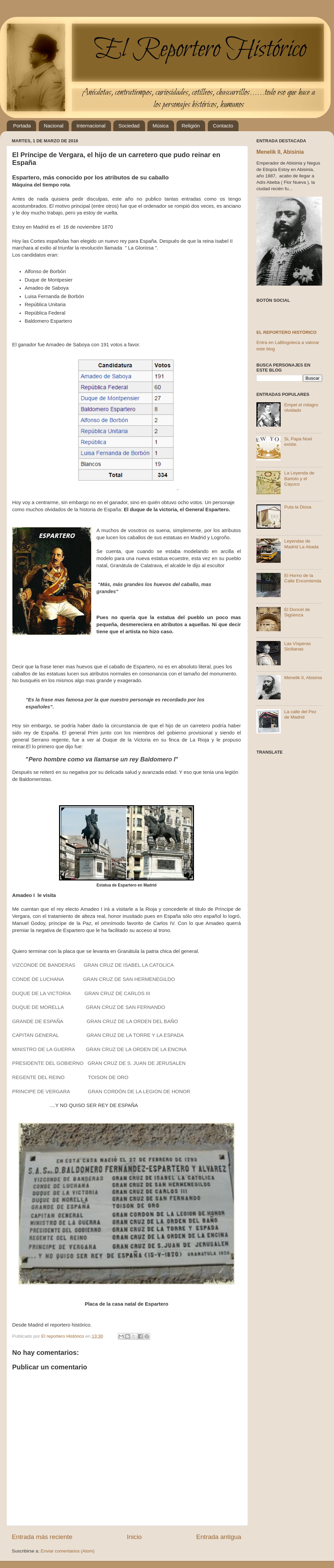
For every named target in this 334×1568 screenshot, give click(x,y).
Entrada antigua (218, 1536)
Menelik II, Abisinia (280, 152)
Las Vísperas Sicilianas (297, 646)
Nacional (53, 125)
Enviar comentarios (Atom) (68, 1551)
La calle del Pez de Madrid (300, 714)
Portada (22, 125)
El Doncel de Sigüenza (297, 612)
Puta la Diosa (297, 507)
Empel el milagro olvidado (301, 407)
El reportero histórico (286, 332)
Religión (191, 125)
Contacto (223, 125)
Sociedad (129, 125)
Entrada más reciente (42, 1536)
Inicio (134, 1536)
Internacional (91, 125)
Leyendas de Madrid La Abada (301, 544)
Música (160, 125)
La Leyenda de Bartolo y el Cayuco (299, 478)
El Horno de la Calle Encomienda (302, 578)
